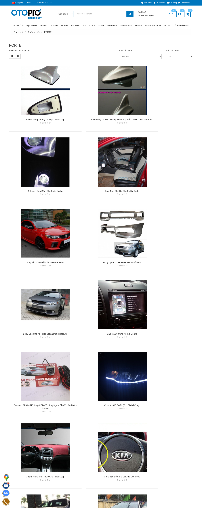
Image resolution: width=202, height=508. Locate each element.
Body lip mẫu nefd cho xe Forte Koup (100, 191)
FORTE (47, 32)
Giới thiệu (107, 452)
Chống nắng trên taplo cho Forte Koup (101, 335)
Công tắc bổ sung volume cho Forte (163, 335)
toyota (151, 16)
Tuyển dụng (108, 464)
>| (48, 423)
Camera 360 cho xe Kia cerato (101, 263)
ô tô (146, 16)
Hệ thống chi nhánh (112, 458)
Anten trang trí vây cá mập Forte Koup (38, 120)
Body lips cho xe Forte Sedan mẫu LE (163, 191)
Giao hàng (77, 452)
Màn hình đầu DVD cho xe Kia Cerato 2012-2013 (163, 406)
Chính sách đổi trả (81, 470)
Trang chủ (18, 32)
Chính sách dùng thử (82, 481)
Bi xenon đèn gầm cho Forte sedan (163, 120)
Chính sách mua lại (81, 475)
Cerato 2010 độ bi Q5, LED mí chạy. (38, 335)
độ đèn (141, 16)
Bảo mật (76, 458)
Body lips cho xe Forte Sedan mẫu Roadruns (38, 263)
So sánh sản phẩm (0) (19, 50)
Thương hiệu (34, 32)
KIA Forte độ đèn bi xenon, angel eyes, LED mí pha (100, 406)
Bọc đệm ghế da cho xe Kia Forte (38, 191)
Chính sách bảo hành (82, 464)
